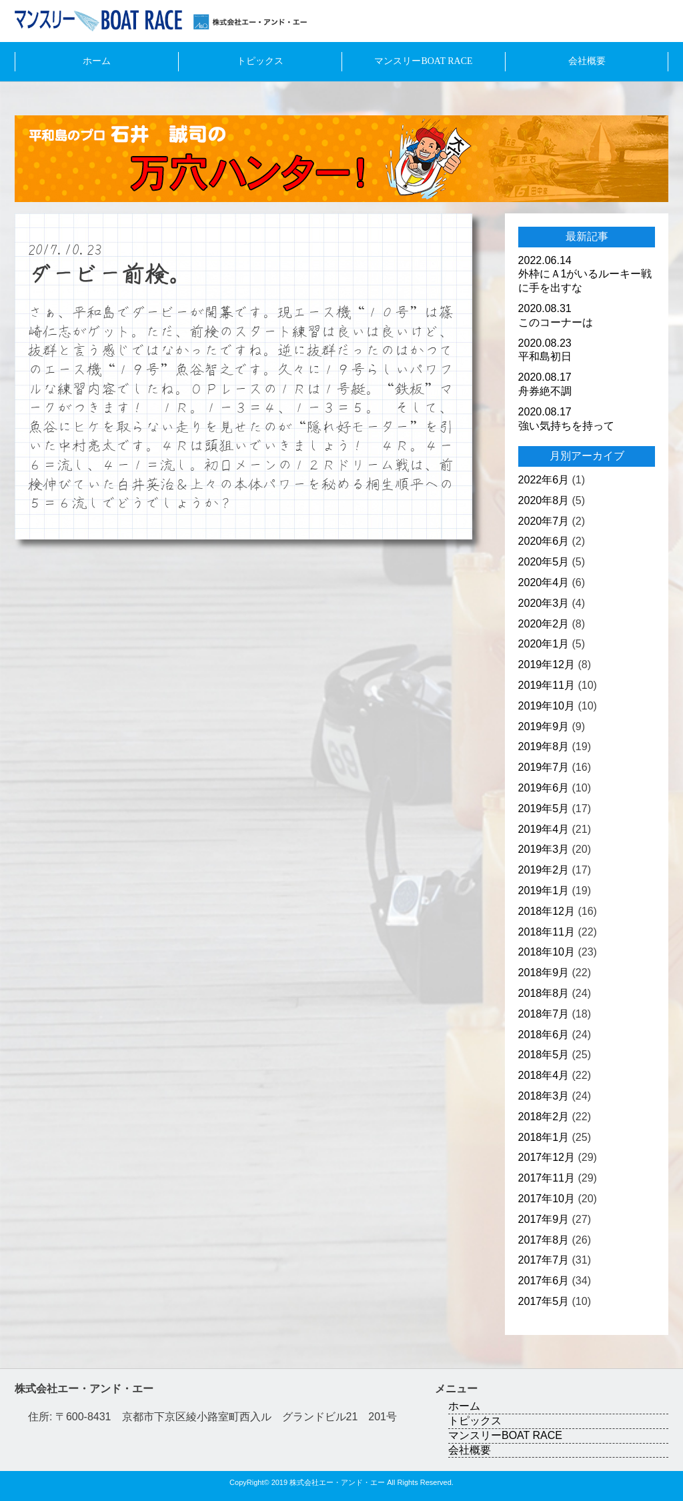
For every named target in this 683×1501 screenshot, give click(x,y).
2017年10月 (546, 1198)
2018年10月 (546, 952)
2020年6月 (544, 541)
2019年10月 (546, 705)
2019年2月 (544, 870)
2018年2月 (544, 1116)
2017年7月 (544, 1260)
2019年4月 (544, 829)
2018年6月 (544, 1034)
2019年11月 (546, 685)
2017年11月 (546, 1178)
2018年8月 (544, 993)
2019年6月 (544, 788)
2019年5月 (544, 808)
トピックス (260, 61)
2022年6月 (544, 479)
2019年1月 (544, 890)
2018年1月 (544, 1137)
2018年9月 (544, 972)
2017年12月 (546, 1157)
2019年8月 (544, 746)
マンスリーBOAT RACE (423, 61)
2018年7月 (544, 1014)
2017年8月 (544, 1240)
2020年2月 (544, 623)
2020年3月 (544, 603)
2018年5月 (544, 1054)
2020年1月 (544, 643)
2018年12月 (546, 911)
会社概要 (587, 61)
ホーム (97, 61)
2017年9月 (544, 1219)
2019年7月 (544, 767)
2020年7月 (544, 521)
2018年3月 (544, 1096)
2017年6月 (544, 1280)
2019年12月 (546, 664)
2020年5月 (544, 561)
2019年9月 (544, 726)
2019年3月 (544, 849)
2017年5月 (544, 1301)
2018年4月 (544, 1075)
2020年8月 (544, 500)
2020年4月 (544, 582)
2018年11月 (546, 932)
